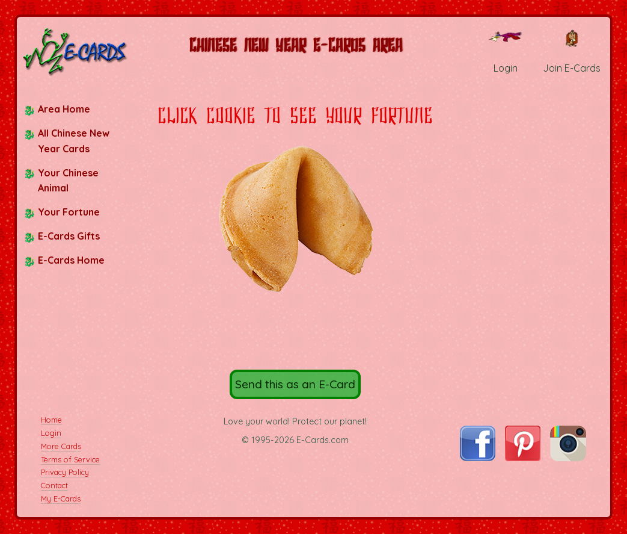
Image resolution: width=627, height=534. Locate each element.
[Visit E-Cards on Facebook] (477, 458)
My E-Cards (61, 498)
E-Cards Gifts (69, 236)
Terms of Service (70, 459)
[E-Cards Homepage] (76, 51)
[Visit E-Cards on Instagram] (568, 458)
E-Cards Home (71, 260)
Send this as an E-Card (295, 384)
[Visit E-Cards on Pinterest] (523, 458)
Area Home (64, 109)
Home (51, 419)
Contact (54, 485)
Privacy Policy (65, 472)
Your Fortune (69, 212)
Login (51, 433)
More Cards (61, 446)
